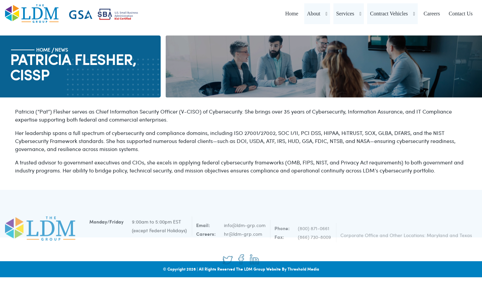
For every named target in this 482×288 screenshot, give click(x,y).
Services (345, 13)
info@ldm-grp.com (244, 235)
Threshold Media (303, 269)
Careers (432, 13)
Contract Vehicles (389, 13)
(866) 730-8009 (314, 245)
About (313, 13)
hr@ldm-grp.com (243, 243)
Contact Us (461, 13)
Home (291, 13)
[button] (326, 13)
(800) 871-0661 (313, 237)
